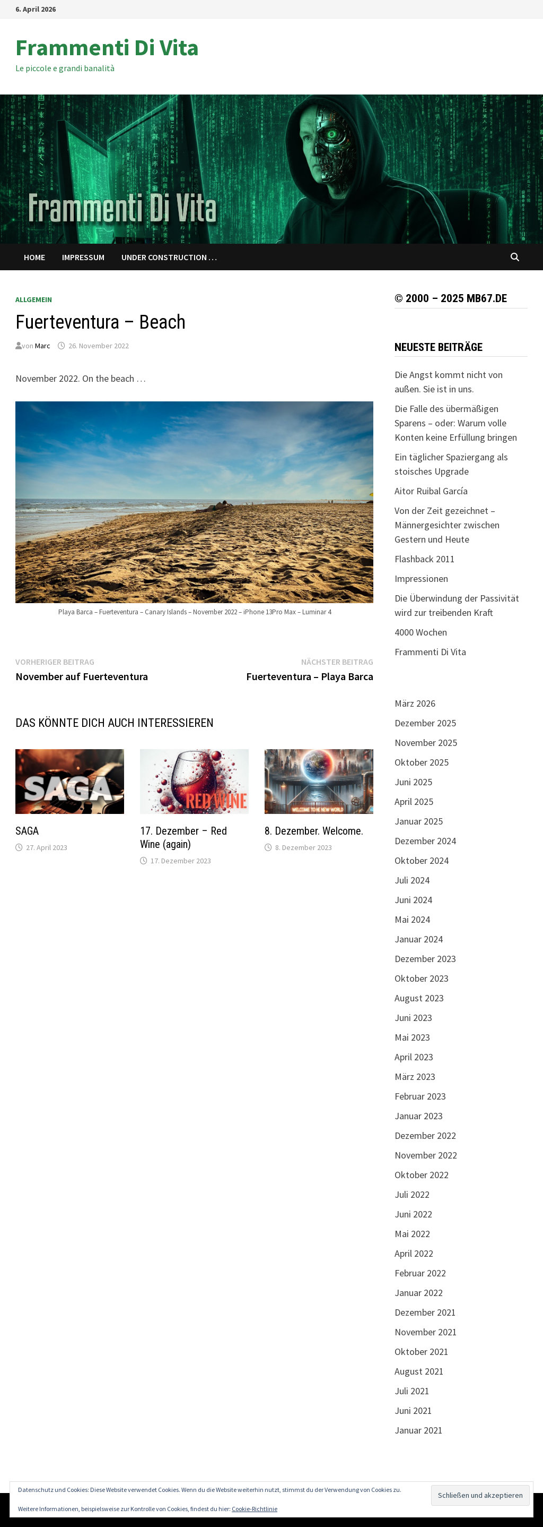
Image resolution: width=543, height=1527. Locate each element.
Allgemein (33, 299)
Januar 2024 (419, 939)
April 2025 (414, 801)
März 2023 (415, 1076)
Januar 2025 (419, 821)
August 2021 (419, 1371)
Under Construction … (169, 257)
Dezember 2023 (425, 959)
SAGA (27, 831)
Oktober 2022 (422, 1175)
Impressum (83, 257)
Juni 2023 (413, 1017)
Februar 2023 (420, 1096)
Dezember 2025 (425, 723)
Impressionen (421, 578)
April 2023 (414, 1057)
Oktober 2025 (422, 762)
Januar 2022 (419, 1292)
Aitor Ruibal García (431, 491)
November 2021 (426, 1332)
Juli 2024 (412, 880)
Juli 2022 (412, 1194)
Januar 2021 (419, 1430)
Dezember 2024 (425, 841)
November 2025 (426, 742)
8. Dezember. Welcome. (314, 831)
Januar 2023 (419, 1116)
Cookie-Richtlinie (254, 1509)
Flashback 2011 (425, 559)
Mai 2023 (412, 1037)
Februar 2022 (420, 1273)
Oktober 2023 (422, 978)
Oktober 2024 (422, 860)
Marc (42, 345)
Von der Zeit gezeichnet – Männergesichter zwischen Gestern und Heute (447, 524)
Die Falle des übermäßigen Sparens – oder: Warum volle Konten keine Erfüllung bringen (456, 422)
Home (34, 257)
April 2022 (414, 1253)
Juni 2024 (413, 900)
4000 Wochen (421, 632)
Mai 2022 (412, 1234)
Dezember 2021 (425, 1312)
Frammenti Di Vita (107, 47)
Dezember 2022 (425, 1135)
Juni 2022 (413, 1214)
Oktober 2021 (422, 1351)
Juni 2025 (413, 782)
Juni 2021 (413, 1410)
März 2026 (415, 703)
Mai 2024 (412, 919)
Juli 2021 (412, 1391)
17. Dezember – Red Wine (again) (183, 838)
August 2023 (419, 998)
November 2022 (426, 1155)
